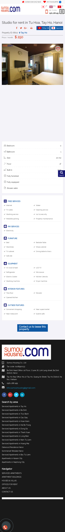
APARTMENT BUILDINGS (11, 477)
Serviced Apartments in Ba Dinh (14, 410)
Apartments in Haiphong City (13, 462)
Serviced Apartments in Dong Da (15, 429)
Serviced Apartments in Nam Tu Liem (16, 440)
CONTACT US (7, 492)
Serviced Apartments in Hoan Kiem (15, 421)
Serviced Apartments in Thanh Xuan (16, 432)
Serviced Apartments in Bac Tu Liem (16, 455)
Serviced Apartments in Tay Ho (14, 406)
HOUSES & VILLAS (9, 481)
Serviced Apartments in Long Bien (15, 436)
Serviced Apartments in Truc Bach (15, 414)
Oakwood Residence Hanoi (12, 447)
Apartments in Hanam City (12, 458)
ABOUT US (6, 488)
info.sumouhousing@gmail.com (21, 388)
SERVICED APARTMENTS (12, 473)
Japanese (57, 28)
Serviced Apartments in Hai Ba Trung (16, 425)
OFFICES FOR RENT (10, 484)
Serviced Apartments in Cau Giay (15, 418)
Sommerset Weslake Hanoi (12, 451)
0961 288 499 (54, 13)
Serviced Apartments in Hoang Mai (15, 444)
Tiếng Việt (43, 28)
